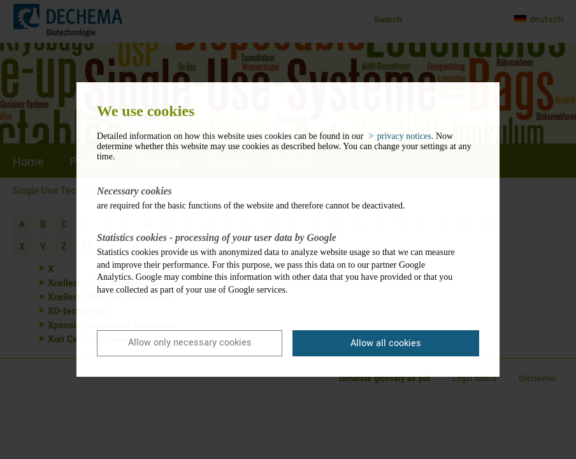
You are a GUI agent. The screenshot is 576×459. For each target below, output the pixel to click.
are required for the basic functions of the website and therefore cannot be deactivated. (278, 197)
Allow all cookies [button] (385, 343)
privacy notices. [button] (405, 136)
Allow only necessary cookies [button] (190, 342)
